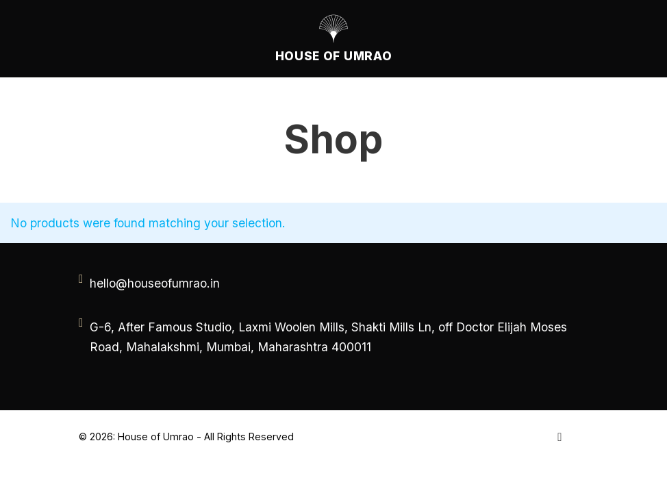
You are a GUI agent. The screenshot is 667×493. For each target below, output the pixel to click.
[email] (154, 283)
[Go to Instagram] (559, 436)
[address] (335, 337)
